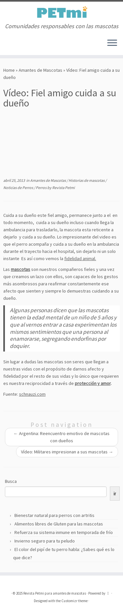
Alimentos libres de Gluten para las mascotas (58, 524)
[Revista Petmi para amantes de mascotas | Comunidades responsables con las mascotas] (61, 12)
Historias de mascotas (87, 180)
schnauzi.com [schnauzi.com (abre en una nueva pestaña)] (32, 394)
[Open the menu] (112, 43)
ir (114, 493)
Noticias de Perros (18, 187)
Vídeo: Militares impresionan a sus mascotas (67, 452)
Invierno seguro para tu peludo (44, 541)
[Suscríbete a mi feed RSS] (5, 45)
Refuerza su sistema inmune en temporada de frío (63, 532)
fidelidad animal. (80, 258)
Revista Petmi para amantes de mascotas (54, 593)
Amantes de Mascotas (40, 70)
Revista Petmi (63, 187)
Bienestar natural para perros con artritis (54, 515)
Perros (41, 187)
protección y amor (93, 383)
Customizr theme (74, 601)
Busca (11, 481)
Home (9, 70)
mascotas (20, 269)
